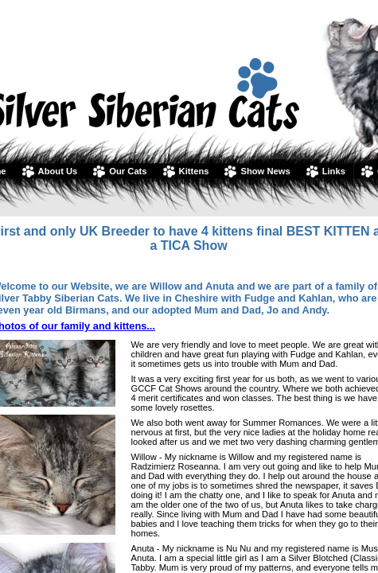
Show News (265, 171)
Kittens (194, 171)
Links (333, 171)
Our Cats (127, 171)
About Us (58, 171)
